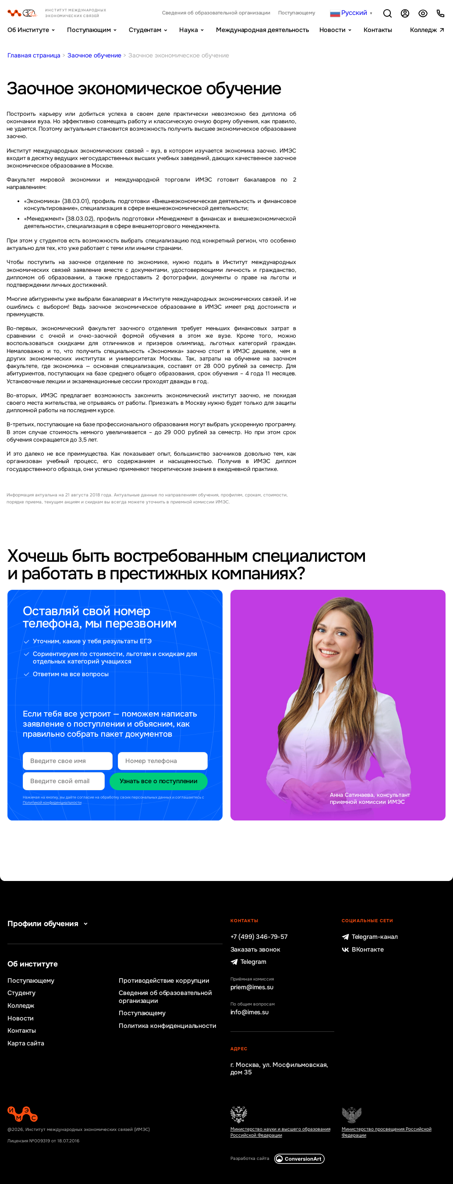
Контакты (378, 30)
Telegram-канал (370, 937)
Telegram (248, 962)
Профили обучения (49, 924)
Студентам (145, 30)
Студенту (21, 993)
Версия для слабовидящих (423, 13)
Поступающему (296, 13)
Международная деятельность (262, 30)
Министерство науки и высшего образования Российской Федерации (280, 1132)
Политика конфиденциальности (167, 1026)
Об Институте (28, 30)
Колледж (423, 30)
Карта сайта (25, 1043)
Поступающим (88, 30)
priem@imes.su (251, 987)
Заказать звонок (255, 949)
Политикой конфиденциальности (52, 802)
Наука (188, 30)
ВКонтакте (363, 949)
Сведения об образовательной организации (216, 13)
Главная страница (33, 55)
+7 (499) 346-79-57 (258, 937)
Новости (332, 30)
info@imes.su (249, 1012)
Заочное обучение (94, 55)
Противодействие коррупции (164, 980)
